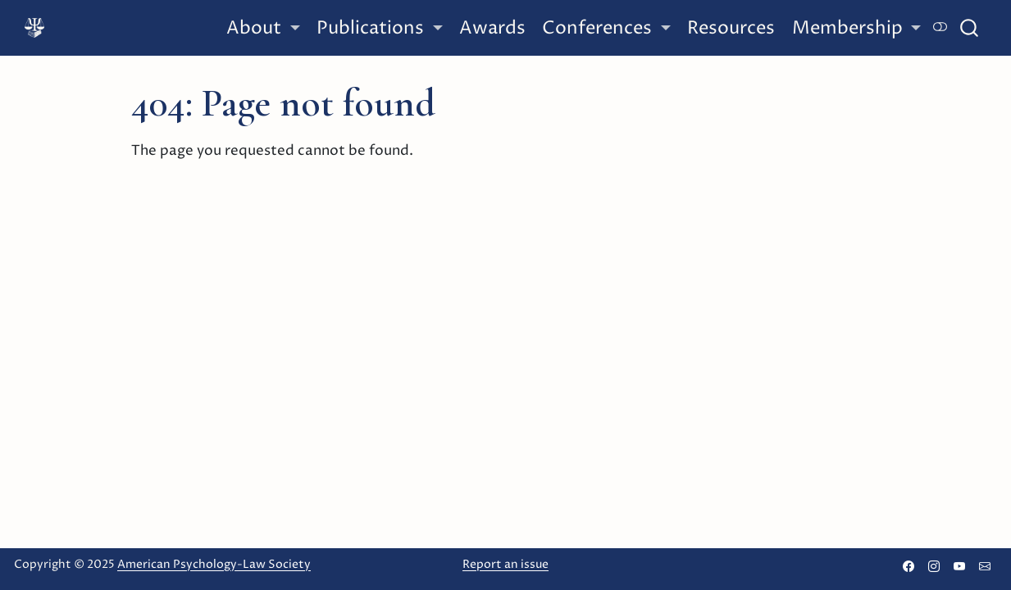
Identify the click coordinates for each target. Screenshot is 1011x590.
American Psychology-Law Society (214, 564)
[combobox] (970, 27)
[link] (263, 28)
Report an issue (505, 564)
